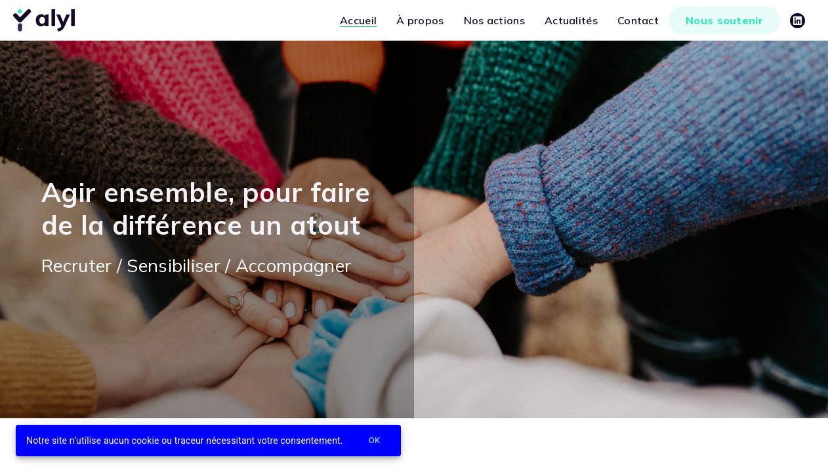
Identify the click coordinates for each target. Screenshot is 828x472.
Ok (375, 441)
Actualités (571, 20)
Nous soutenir (724, 20)
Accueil (358, 20)
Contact (638, 20)
